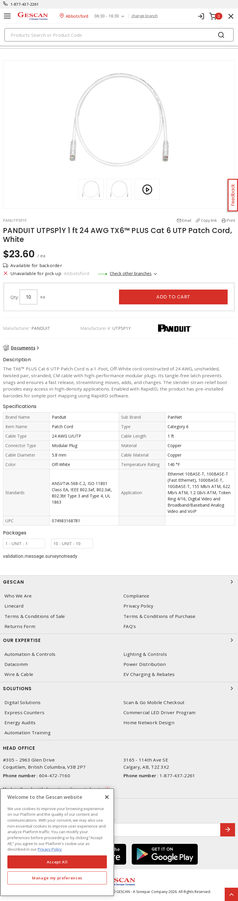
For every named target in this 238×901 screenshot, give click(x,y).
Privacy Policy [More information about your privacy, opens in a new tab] (50, 849)
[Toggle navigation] (7, 16)
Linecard (13, 606)
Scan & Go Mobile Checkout (153, 702)
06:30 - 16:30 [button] (106, 16)
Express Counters (24, 712)
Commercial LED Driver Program (159, 712)
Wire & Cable (18, 674)
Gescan (119, 582)
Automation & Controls (29, 654)
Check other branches (131, 273)
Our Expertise (119, 640)
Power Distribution (144, 664)
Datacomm (16, 664)
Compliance (136, 596)
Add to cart (173, 296)
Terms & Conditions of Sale (34, 616)
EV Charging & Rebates (149, 674)
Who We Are (18, 596)
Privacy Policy (138, 606)
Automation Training (27, 732)
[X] (106, 797)
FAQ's (129, 626)
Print (231, 220)
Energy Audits (20, 722)
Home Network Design (148, 722)
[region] (57, 842)
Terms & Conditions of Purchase (159, 616)
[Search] (119, 34)
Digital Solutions (22, 702)
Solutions (119, 688)
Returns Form (19, 626)
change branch (144, 16)
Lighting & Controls (145, 654)
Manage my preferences (57, 878)
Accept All (57, 862)
